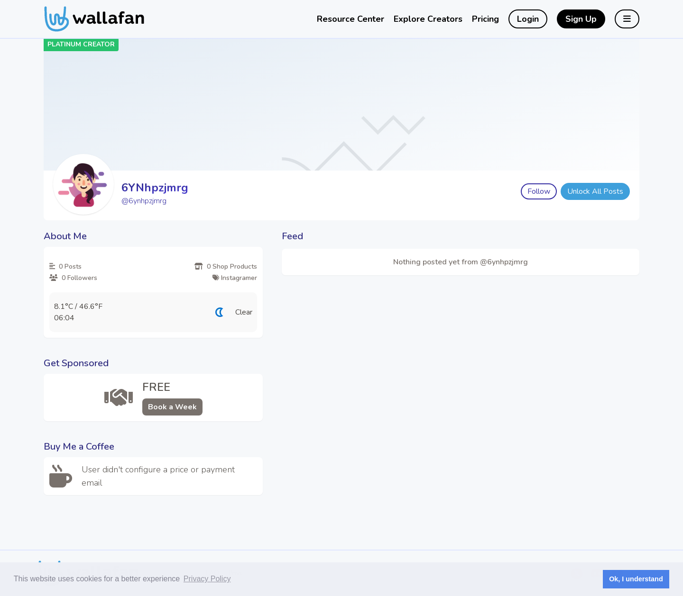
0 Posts (65, 266)
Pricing (485, 19)
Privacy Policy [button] (207, 579)
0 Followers (73, 277)
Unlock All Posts (595, 191)
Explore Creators (428, 19)
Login (528, 19)
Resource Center (350, 19)
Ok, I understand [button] (636, 579)
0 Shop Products (225, 266)
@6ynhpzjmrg (143, 201)
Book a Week (172, 407)
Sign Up (581, 19)
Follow (538, 191)
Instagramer (234, 277)
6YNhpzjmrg (154, 187)
